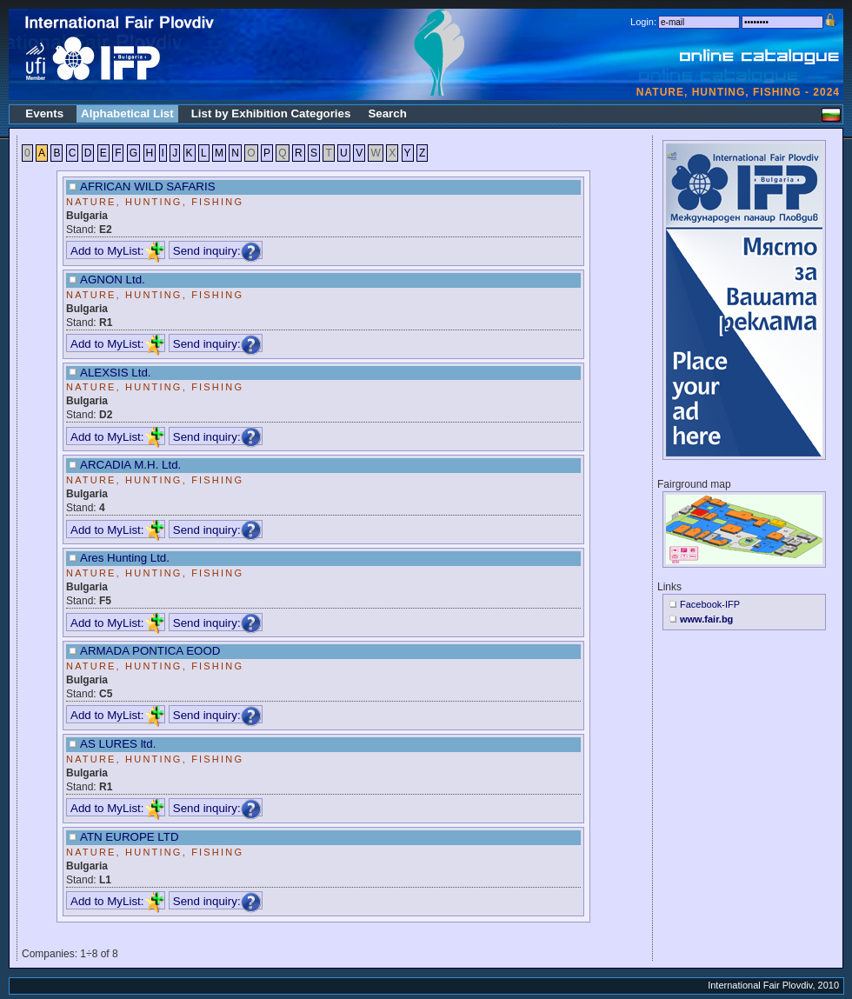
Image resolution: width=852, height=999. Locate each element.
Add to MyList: (117, 251)
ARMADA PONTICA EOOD (150, 650)
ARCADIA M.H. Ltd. (130, 464)
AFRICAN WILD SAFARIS (148, 186)
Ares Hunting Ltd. (125, 557)
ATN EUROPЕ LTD (129, 836)
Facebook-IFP (710, 604)
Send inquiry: (217, 251)
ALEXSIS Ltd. (115, 372)
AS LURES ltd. (118, 743)
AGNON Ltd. (112, 279)
